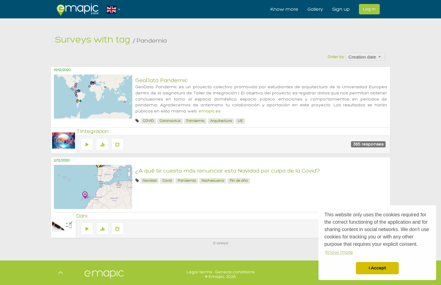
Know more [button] (339, 252)
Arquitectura (221, 121)
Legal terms (199, 272)
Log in (369, 9)
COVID (148, 121)
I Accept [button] (377, 268)
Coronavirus (170, 121)
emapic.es (210, 111)
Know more (284, 9)
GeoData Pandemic (161, 80)
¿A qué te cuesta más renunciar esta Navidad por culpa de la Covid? (227, 171)
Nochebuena (213, 181)
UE (240, 121)
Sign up (341, 9)
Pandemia (195, 121)
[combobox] (365, 57)
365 (368, 144)
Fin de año (239, 181)
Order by (336, 57)
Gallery (315, 9)
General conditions (234, 272)
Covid (167, 181)
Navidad (149, 181)
